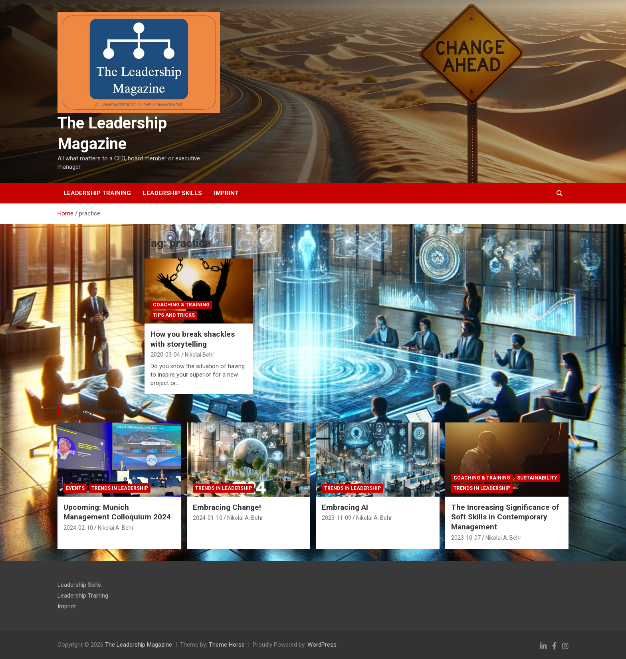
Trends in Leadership (119, 488)
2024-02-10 (78, 528)
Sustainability (537, 478)
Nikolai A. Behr (116, 528)
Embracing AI (345, 507)
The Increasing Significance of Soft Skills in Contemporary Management (505, 517)
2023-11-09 (336, 518)
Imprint (226, 193)
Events (75, 488)
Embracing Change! (227, 507)
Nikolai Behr (199, 354)
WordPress (322, 644)
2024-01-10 (207, 518)
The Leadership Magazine (138, 644)
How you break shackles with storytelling (193, 339)
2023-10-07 (466, 538)
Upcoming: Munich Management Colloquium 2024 (117, 512)
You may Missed (93, 411)
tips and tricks (174, 315)
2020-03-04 (165, 354)
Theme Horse (227, 644)
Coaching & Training (181, 305)
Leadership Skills (172, 193)
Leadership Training (97, 193)
